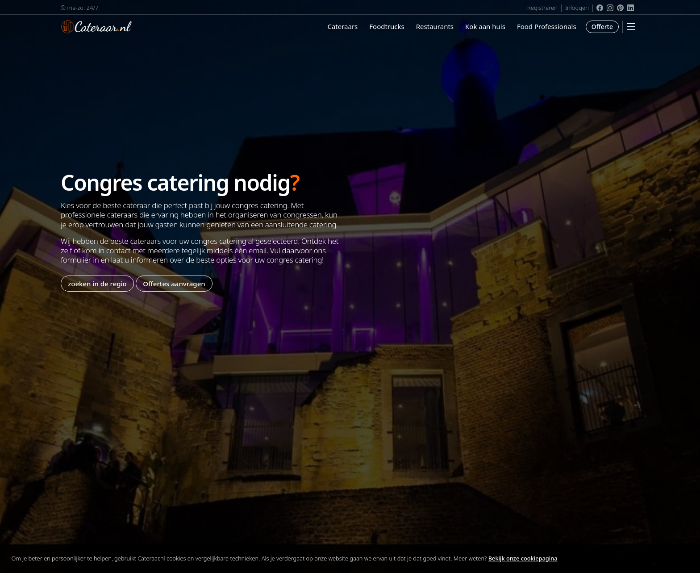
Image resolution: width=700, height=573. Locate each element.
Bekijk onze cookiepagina (523, 558)
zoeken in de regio (97, 283)
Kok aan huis (485, 26)
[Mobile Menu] (631, 26)
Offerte (602, 26)
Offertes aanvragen (174, 283)
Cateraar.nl (96, 26)
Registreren (542, 8)
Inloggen (577, 8)
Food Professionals (546, 26)
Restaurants (435, 26)
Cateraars (342, 26)
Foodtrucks (386, 26)
